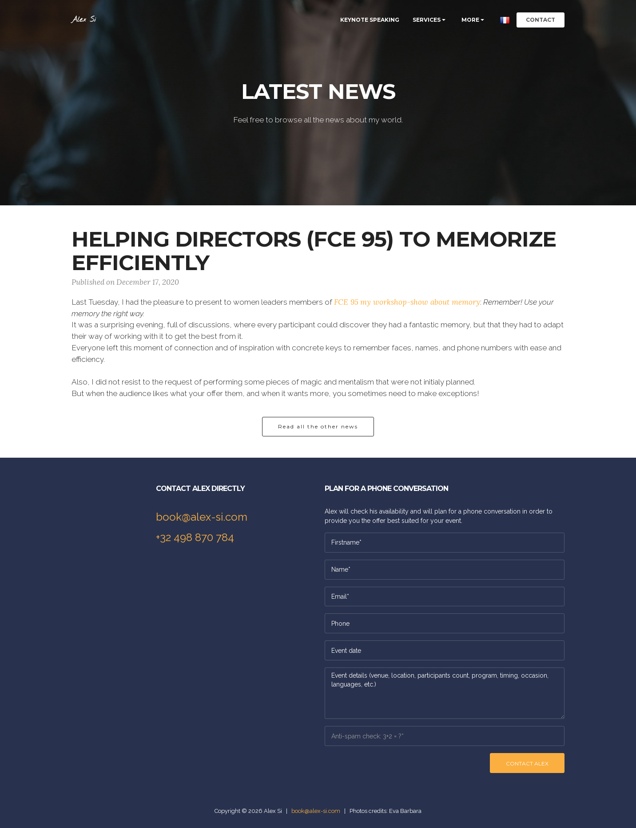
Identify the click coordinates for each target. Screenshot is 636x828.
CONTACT (540, 19)
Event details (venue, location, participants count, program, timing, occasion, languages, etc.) (444, 693)
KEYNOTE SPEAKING (369, 19)
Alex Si (84, 19)
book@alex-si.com (201, 516)
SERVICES (427, 19)
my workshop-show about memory (420, 302)
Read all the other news (318, 426)
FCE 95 (346, 302)
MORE (470, 19)
